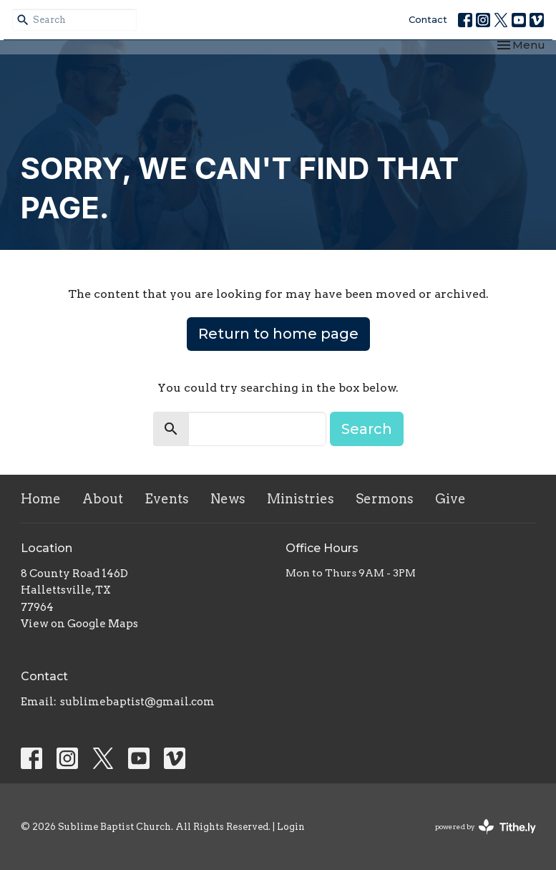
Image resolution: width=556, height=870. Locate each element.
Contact (428, 19)
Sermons (385, 498)
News (227, 498)
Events (167, 498)
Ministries (300, 498)
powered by (485, 827)
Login (291, 826)
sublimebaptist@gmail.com (137, 701)
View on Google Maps (79, 623)
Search (366, 429)
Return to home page (278, 333)
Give (450, 498)
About (102, 498)
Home (41, 498)
